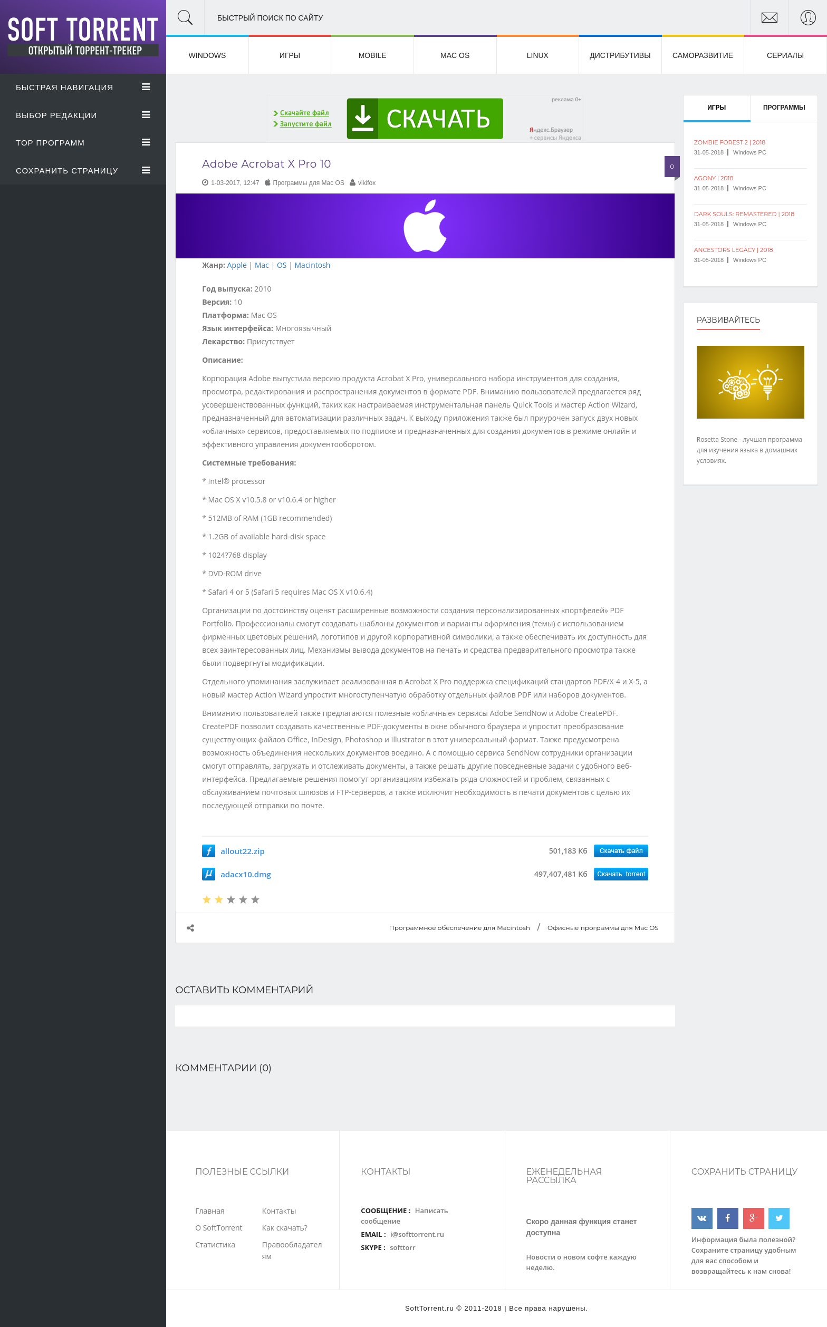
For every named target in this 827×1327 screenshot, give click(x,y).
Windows (207, 55)
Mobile (373, 55)
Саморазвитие (702, 55)
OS (282, 265)
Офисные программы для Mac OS (603, 928)
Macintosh (313, 265)
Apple (237, 265)
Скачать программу (621, 851)
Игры (290, 55)
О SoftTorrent (218, 1228)
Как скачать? (284, 1228)
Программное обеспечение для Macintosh (459, 928)
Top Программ (83, 142)
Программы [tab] (784, 107)
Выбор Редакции (83, 115)
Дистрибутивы (620, 55)
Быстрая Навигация (83, 87)
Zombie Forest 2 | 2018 (730, 142)
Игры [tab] (716, 107)
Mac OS (454, 55)
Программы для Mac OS (308, 183)
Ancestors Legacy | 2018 (733, 250)
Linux (538, 55)
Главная (210, 1211)
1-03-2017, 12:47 (235, 183)
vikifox (367, 183)
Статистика (215, 1244)
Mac (262, 265)
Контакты (279, 1211)
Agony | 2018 (714, 178)
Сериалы (785, 55)
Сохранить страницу (83, 170)
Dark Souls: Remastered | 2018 (744, 214)
